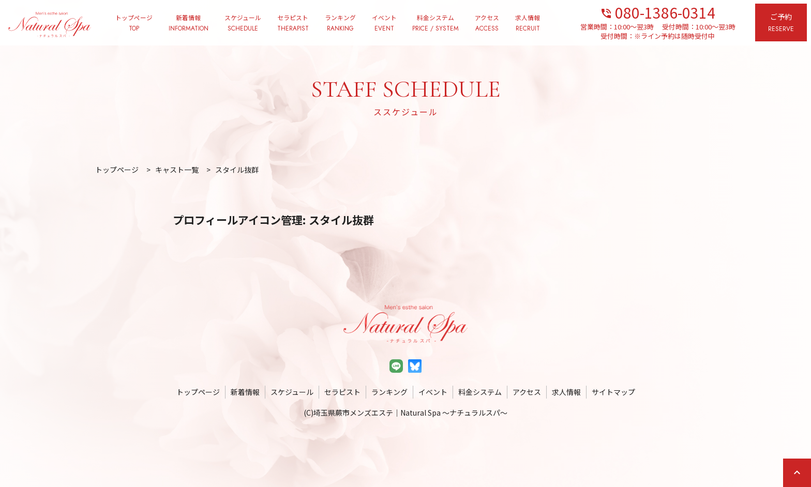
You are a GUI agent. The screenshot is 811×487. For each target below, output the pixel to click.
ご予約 (781, 23)
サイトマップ (613, 392)
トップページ (134, 23)
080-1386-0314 (657, 12)
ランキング (340, 23)
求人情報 (527, 23)
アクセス (487, 23)
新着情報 (188, 23)
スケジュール (242, 23)
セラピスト (293, 23)
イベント (384, 23)
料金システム (435, 23)
